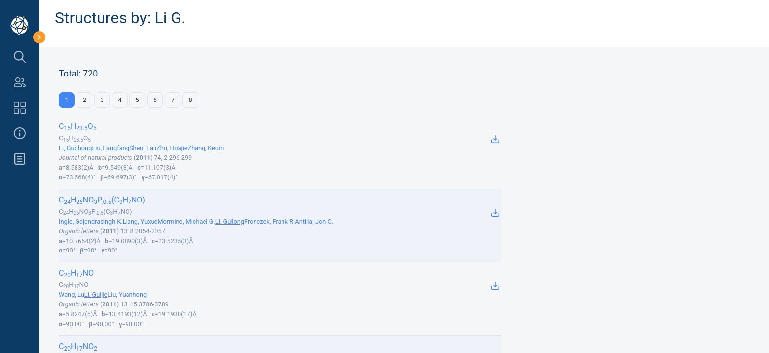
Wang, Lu (71, 294)
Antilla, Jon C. (314, 221)
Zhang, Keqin (206, 147)
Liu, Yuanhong (127, 294)
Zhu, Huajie (172, 147)
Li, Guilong (229, 221)
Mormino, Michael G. (186, 221)
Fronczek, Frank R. (269, 221)
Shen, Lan (142, 147)
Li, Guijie (96, 294)
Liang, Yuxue (140, 221)
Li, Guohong (75, 147)
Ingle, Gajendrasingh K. (91, 221)
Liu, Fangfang (110, 147)
